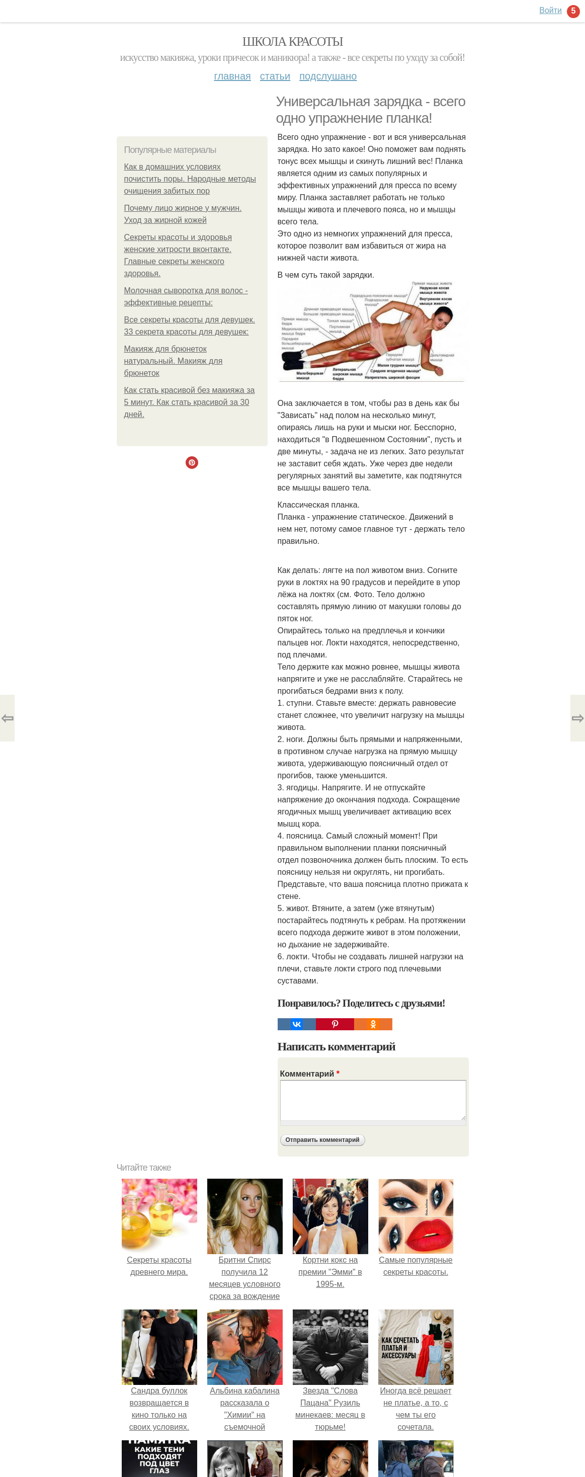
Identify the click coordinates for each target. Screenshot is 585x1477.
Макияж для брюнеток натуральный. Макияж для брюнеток (173, 361)
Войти (550, 10)
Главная (232, 75)
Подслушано (328, 75)
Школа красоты (292, 41)
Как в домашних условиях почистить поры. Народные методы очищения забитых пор (190, 178)
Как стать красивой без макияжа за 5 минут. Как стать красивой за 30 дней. (189, 402)
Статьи (275, 75)
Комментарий (310, 1074)
